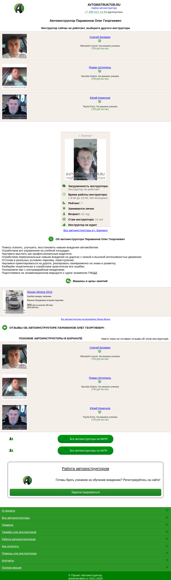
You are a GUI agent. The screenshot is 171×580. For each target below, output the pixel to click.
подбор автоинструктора (104, 8)
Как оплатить (10, 546)
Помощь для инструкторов (19, 553)
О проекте (8, 510)
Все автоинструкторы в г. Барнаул (85, 230)
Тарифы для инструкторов (19, 532)
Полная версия (12, 567)
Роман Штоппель (100, 67)
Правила (7, 524)
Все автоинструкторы (16, 517)
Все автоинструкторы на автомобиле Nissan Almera (85, 319)
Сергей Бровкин (100, 37)
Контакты (8, 560)
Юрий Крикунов (100, 97)
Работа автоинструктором (85, 468)
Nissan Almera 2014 (39, 291)
